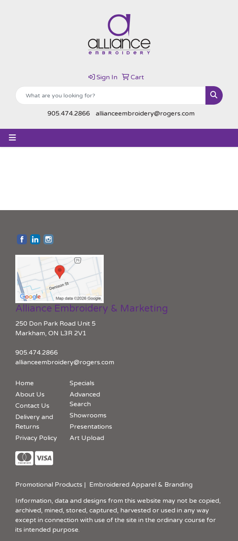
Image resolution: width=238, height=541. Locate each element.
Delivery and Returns (34, 422)
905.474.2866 (68, 113)
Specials (82, 383)
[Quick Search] (110, 95)
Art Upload (87, 438)
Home (24, 383)
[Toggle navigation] (12, 138)
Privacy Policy (36, 438)
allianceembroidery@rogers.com (145, 113)
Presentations (91, 427)
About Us (30, 394)
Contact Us (32, 406)
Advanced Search (85, 399)
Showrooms (88, 415)
